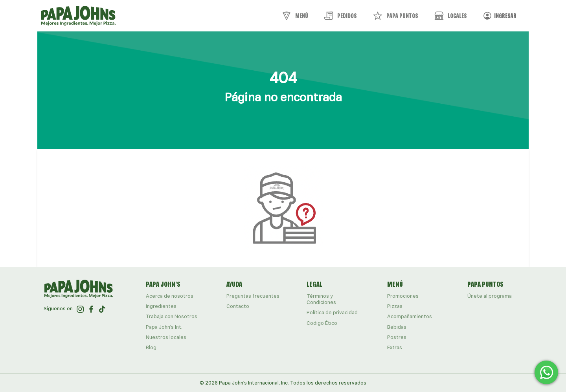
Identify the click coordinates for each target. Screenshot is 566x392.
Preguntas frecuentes (252, 296)
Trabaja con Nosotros (171, 316)
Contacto (237, 306)
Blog (151, 347)
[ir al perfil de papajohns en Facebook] (91, 309)
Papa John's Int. (164, 327)
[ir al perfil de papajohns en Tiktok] (102, 309)
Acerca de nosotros (169, 296)
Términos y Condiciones (321, 299)
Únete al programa (489, 296)
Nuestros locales (166, 337)
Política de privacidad (332, 312)
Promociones (403, 296)
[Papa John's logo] (78, 16)
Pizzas (394, 306)
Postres (396, 337)
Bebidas (396, 327)
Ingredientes (161, 306)
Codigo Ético (322, 323)
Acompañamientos (409, 316)
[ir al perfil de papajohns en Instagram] (80, 309)
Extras (394, 347)
